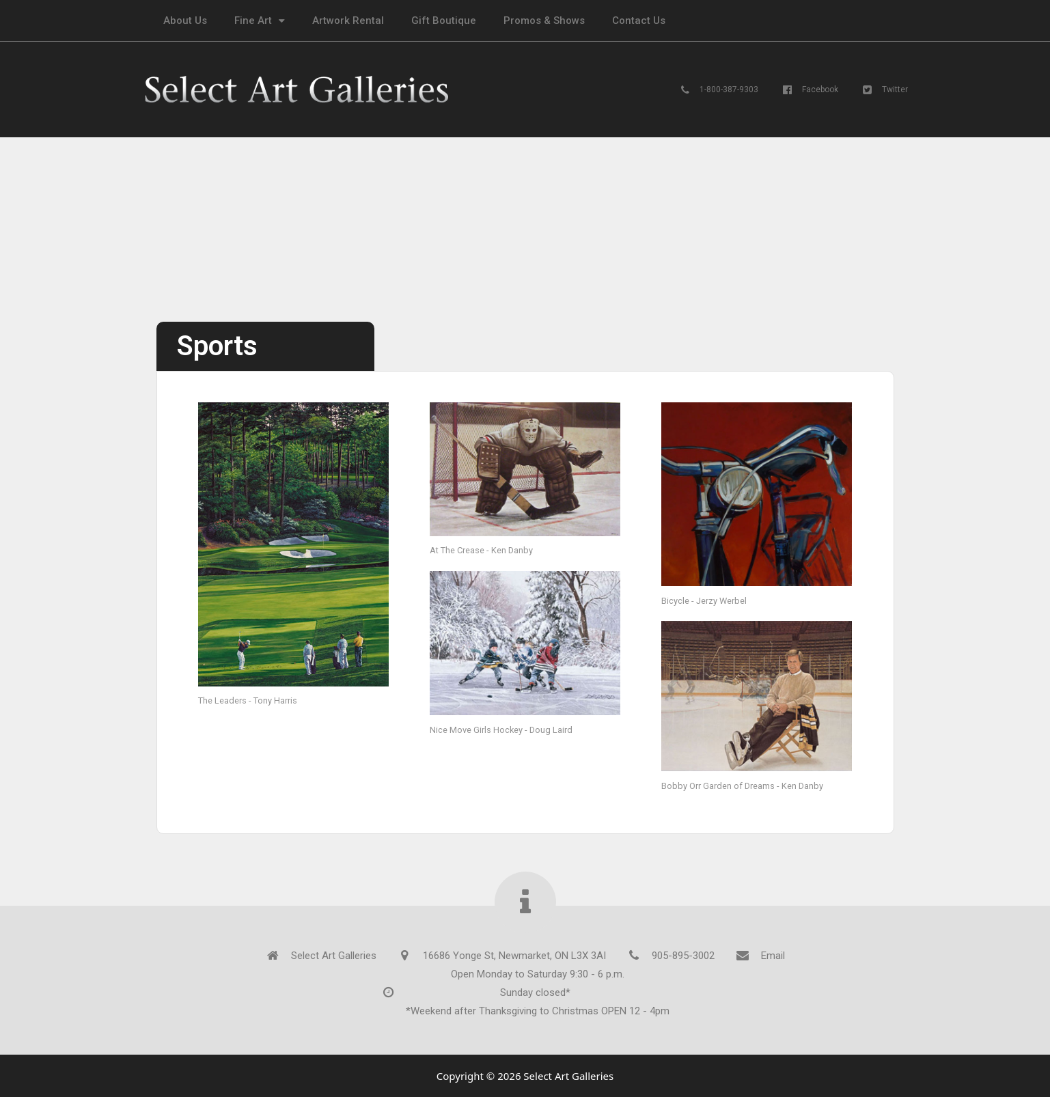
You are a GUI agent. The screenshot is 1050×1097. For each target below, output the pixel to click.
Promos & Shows (544, 20)
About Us (185, 20)
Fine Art (259, 21)
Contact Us (638, 20)
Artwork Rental (348, 20)
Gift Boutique (443, 20)
